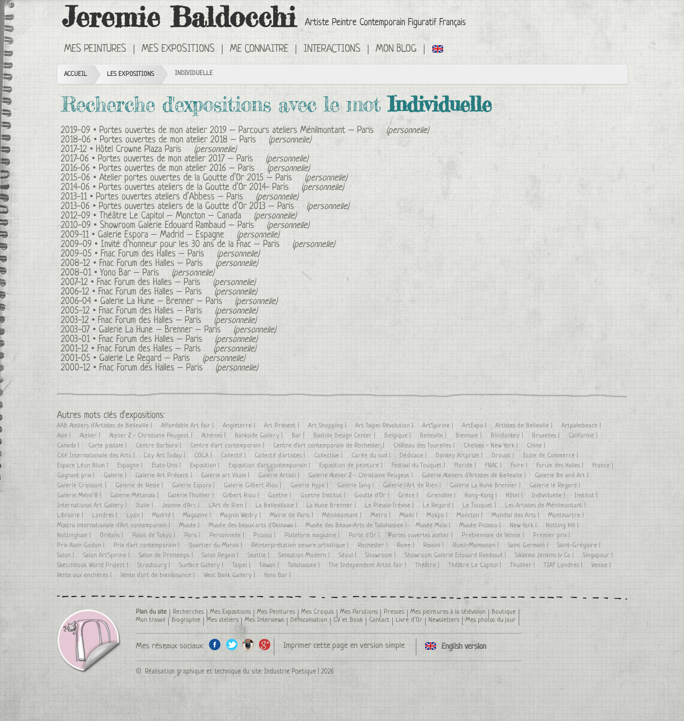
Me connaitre (259, 49)
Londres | (105, 515)
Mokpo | (438, 515)
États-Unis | (167, 465)
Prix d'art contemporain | (147, 545)
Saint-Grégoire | (579, 545)
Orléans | (112, 535)
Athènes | (214, 435)
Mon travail (150, 620)
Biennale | (470, 435)
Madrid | (164, 515)
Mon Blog (396, 49)
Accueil (75, 74)
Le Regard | (439, 505)
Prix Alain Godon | (81, 545)
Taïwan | (270, 565)
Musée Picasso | (481, 525)
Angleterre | (240, 425)
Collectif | (234, 455)
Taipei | (242, 565)
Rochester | (374, 545)
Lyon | (135, 515)
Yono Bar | (278, 575)
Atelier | (91, 435)
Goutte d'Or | (372, 495)
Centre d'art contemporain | (228, 445)
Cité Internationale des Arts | (96, 455)
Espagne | (130, 465)
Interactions (332, 49)
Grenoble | (442, 495)
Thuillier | (523, 565)
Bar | (299, 435)
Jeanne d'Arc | (181, 505)
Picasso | (265, 535)
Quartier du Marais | (216, 545)
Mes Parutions (359, 612)
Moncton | (470, 515)
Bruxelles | (546, 435)
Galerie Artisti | (279, 475)
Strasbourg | (154, 565)
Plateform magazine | (313, 535)
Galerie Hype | (310, 485)
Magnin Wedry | (241, 515)
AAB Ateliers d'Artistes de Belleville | (105, 425)
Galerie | (116, 475)
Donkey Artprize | (460, 455)
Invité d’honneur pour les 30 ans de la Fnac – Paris (190, 245)
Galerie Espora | (194, 485)
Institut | (586, 495)
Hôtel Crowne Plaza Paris (138, 150)
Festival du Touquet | (419, 465)
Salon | (66, 555)
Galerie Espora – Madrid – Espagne (161, 235)
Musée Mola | (434, 525)
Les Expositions (130, 74)
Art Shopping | (328, 425)
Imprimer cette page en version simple (344, 645)
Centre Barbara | (159, 445)
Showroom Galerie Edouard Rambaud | (456, 555)
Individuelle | (549, 495)
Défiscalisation (308, 620)
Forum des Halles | (560, 465)
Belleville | (434, 435)
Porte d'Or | (365, 535)
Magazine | (198, 515)
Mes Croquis (317, 612)
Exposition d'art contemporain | (270, 465)
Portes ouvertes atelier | (422, 535)
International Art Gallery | (93, 505)
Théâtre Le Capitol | (475, 565)
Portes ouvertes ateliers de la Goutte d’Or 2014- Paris (194, 188)
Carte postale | (108, 445)
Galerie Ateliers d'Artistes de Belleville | (475, 475)
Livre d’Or (409, 620)
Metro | (381, 515)
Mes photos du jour (491, 620)
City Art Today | (165, 455)
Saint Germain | (529, 545)
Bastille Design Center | (345, 435)
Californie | (584, 435)
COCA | (204, 455)
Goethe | (280, 495)
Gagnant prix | (76, 475)
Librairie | (71, 515)
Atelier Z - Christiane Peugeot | (151, 435)
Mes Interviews (264, 620)
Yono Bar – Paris (129, 273)
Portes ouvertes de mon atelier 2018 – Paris (178, 140)
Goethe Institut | (323, 495)
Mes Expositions (178, 49)
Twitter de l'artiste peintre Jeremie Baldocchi (232, 644)
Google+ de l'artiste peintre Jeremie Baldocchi (265, 644)
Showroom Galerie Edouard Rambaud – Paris (177, 226)
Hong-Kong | (482, 495)
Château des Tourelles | (424, 445)
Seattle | (259, 555)
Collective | (329, 455)
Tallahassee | (305, 565)
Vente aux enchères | (85, 575)
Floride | (466, 465)
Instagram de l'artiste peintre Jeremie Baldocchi (248, 644)
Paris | (193, 535)
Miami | (409, 515)
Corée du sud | (372, 455)
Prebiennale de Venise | (494, 535)
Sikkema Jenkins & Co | (545, 555)
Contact (379, 620)
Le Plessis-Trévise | (390, 505)
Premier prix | (552, 535)
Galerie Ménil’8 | (80, 495)
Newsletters (443, 620)
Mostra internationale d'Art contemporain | (114, 525)
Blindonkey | (508, 435)
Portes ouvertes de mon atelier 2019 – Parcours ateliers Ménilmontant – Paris (236, 131)
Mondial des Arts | (516, 515)
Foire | (520, 465)
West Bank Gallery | (230, 575)
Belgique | (398, 435)
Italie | (145, 505)
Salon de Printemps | (167, 555)
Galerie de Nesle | (140, 485)
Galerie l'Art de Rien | (413, 485)
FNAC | (494, 465)
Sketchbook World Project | (93, 565)
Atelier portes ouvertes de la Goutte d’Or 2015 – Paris (195, 178)
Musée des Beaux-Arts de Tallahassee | (356, 525)
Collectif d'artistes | (281, 455)
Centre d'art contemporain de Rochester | (329, 445)
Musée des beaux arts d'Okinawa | (253, 525)
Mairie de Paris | (292, 515)
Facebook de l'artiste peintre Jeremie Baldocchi (215, 644)
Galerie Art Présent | (164, 475)
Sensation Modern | (305, 555)
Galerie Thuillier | (192, 495)
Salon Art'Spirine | (107, 555)
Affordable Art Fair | (188, 425)
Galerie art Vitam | (226, 475)
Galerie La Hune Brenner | (486, 485)
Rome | (406, 545)
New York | (524, 525)
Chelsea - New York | (492, 445)
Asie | (65, 435)
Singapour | (599, 555)
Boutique (504, 612)
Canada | (69, 445)
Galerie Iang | (356, 485)
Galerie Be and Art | (562, 475)
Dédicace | (413, 455)
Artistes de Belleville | (524, 425)
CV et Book (348, 620)
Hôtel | (515, 495)
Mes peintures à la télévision (447, 612)
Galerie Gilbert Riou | (253, 485)
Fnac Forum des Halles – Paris (152, 254)
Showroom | (381, 555)
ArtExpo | (475, 425)
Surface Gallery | (202, 565)
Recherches (188, 612)
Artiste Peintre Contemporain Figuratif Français (385, 23)
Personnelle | (227, 535)
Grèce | (409, 495)
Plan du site (151, 612)
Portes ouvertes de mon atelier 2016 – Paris (177, 169)
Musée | (190, 525)
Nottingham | (75, 535)
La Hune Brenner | (332, 505)
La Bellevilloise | (277, 505)
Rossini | (434, 545)
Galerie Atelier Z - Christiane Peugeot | (361, 475)
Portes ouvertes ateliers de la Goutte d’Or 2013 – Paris (196, 207)
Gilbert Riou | (242, 495)
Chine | (537, 445)
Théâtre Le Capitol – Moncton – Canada (170, 216)
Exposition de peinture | (351, 465)
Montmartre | (567, 515)
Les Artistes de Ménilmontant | (546, 505)
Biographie (185, 620)
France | (603, 465)
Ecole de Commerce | (551, 455)
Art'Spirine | (438, 425)
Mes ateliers (222, 620)
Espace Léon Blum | (83, 465)
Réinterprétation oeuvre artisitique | (301, 545)
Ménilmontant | (342, 515)
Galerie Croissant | (82, 485)
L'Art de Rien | (228, 505)
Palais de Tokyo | (154, 535)
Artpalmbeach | (582, 425)
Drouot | (504, 455)
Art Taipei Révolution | (385, 425)
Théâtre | (428, 565)
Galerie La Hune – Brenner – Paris (161, 302)
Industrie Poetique (290, 671)
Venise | (602, 565)
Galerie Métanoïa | (135, 495)
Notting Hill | (563, 525)
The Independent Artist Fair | (368, 565)
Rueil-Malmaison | (477, 545)
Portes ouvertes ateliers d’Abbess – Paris (169, 197)
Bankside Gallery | (260, 435)
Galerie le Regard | (556, 485)
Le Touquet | (480, 505)
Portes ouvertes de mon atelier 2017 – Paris (175, 159)
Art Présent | (282, 425)
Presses (394, 612)
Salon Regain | (221, 555)
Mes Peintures (95, 49)
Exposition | (205, 465)
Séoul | (348, 555)
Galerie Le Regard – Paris (144, 359)
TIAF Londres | (564, 565)
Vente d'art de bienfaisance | (159, 575)
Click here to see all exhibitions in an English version (438, 48)
